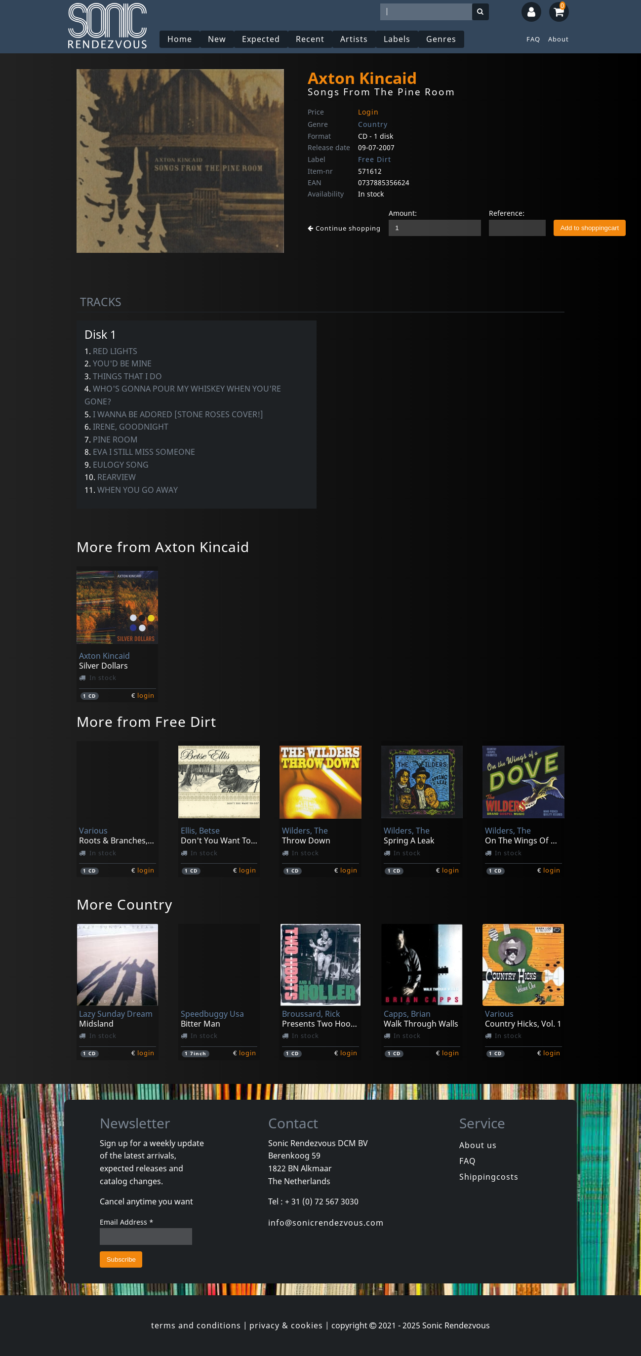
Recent (310, 39)
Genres (441, 39)
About (558, 39)
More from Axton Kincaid (163, 546)
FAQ (533, 39)
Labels (397, 39)
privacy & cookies (286, 1325)
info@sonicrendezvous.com (326, 1222)
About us (478, 1145)
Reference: (506, 213)
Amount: (403, 213)
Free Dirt (374, 159)
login (146, 695)
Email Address (127, 1222)
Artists (354, 39)
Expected (261, 39)
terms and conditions (196, 1325)
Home (179, 39)
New (217, 39)
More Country (124, 904)
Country (373, 124)
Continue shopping (344, 228)
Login (368, 112)
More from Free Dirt (146, 721)
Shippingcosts (489, 1176)
